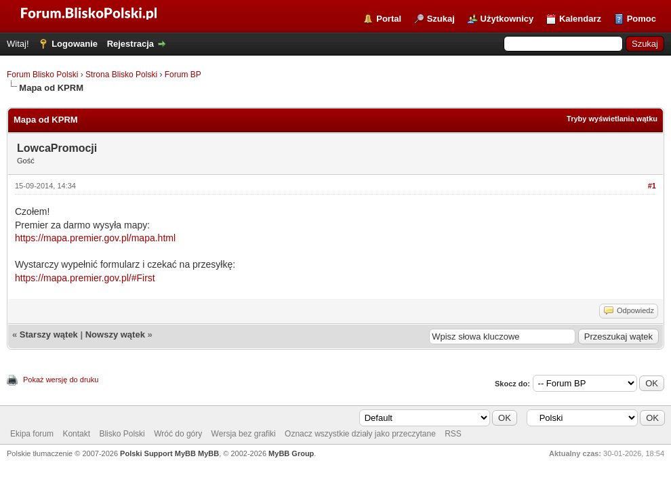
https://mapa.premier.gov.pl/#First (85, 277)
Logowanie (75, 44)
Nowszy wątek (115, 334)
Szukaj (441, 19)
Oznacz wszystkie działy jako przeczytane (360, 434)
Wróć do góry (178, 434)
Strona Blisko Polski (121, 74)
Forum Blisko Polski (42, 74)
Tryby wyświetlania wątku (612, 119)
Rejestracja (130, 44)
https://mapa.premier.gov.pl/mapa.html (95, 237)
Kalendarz (580, 19)
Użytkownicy (507, 19)
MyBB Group (291, 453)
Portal (388, 19)
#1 (652, 186)
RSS (453, 434)
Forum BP (183, 74)
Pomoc (641, 19)
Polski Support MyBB (158, 453)
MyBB (208, 453)
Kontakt (76, 434)
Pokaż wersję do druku (60, 379)
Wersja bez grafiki (243, 434)
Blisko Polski (121, 434)
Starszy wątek (49, 334)
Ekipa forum (32, 434)
